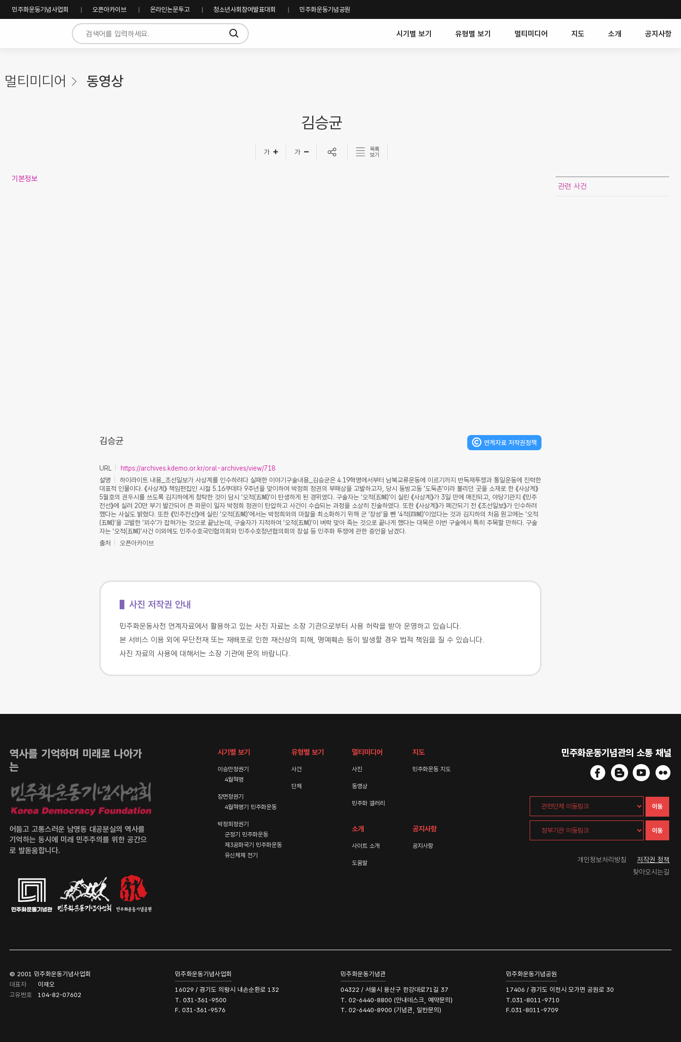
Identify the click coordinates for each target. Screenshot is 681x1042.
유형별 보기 (473, 33)
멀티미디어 (531, 33)
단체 (296, 786)
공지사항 (658, 33)
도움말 (359, 862)
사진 (357, 769)
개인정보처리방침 (602, 859)
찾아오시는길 (651, 872)
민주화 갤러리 (368, 803)
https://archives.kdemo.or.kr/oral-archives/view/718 (198, 468)
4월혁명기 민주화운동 (251, 806)
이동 (657, 806)
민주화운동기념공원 (324, 9)
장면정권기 (231, 796)
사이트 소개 (366, 845)
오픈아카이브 (109, 9)
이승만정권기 (233, 769)
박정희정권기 (233, 824)
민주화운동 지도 (431, 769)
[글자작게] (301, 152)
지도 (578, 33)
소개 (614, 33)
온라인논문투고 (170, 9)
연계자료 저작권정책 (510, 442)
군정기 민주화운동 (246, 834)
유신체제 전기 (241, 855)
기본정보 (24, 179)
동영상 (359, 786)
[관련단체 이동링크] (587, 806)
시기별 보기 (414, 33)
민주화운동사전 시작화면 (34, 34)
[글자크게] (270, 152)
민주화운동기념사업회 (40, 9)
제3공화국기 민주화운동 (253, 844)
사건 (296, 769)
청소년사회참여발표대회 (244, 9)
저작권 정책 (653, 859)
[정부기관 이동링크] (587, 830)
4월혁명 (234, 779)
